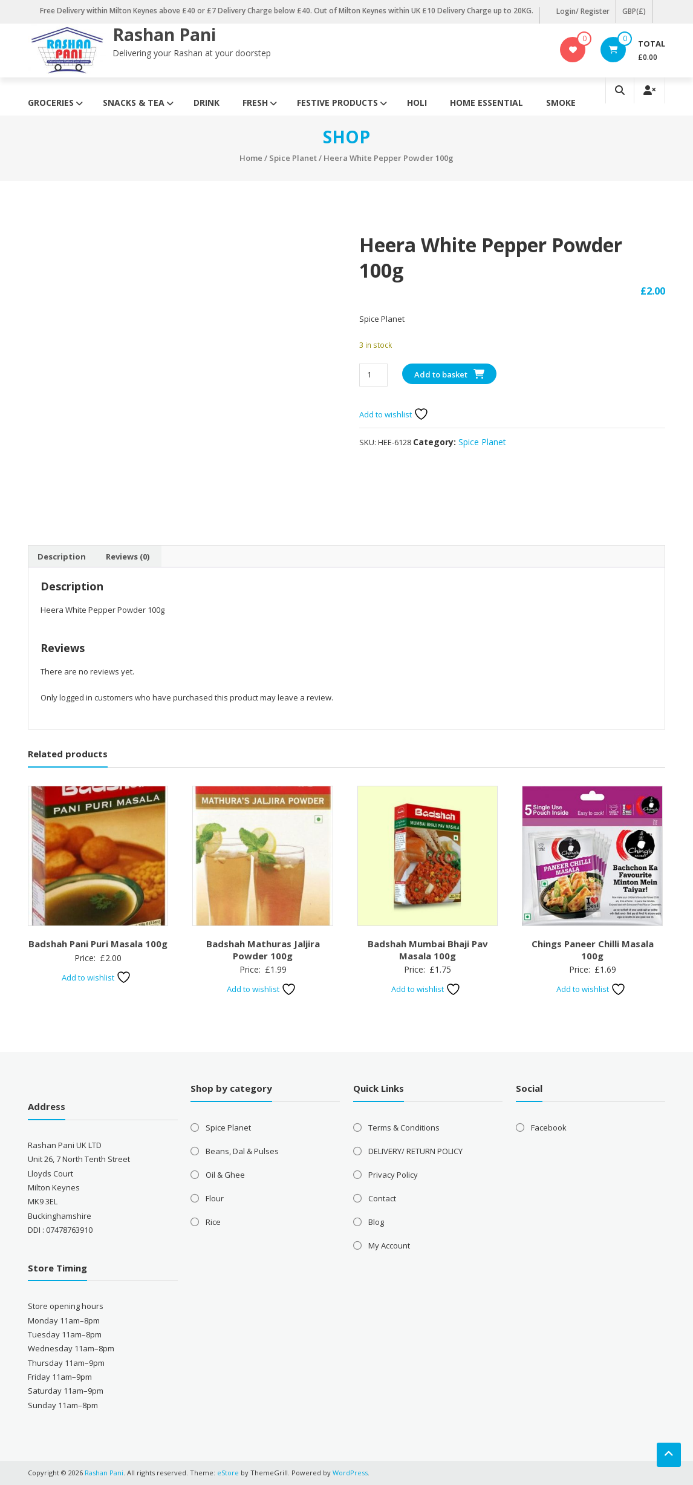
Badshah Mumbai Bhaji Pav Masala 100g (428, 950)
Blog (376, 1221)
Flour (215, 1198)
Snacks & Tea (133, 102)
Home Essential (486, 102)
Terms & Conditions (404, 1127)
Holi (417, 102)
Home (250, 157)
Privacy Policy (393, 1174)
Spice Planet (293, 157)
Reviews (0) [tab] (127, 556)
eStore (228, 1472)
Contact (382, 1198)
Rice (213, 1221)
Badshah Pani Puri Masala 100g (98, 944)
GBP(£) (634, 11)
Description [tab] (61, 556)
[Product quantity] (373, 375)
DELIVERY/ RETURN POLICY (415, 1151)
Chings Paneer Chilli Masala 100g (593, 950)
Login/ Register (583, 11)
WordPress (350, 1472)
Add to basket (440, 374)
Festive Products (337, 102)
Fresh (255, 102)
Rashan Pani (164, 34)
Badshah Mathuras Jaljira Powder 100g (263, 950)
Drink (207, 102)
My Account (389, 1245)
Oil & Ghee (225, 1174)
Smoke (561, 102)
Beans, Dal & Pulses (242, 1151)
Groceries (51, 102)
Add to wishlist (394, 414)
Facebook (549, 1127)
